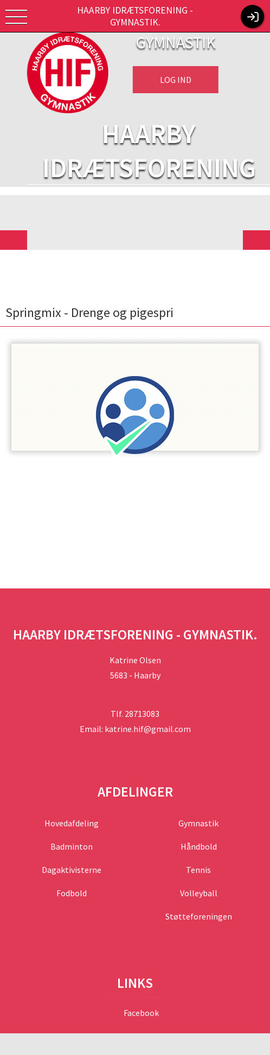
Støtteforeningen (198, 916)
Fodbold (71, 893)
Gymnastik (198, 823)
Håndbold (198, 846)
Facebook (140, 1012)
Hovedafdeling (71, 823)
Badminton (71, 846)
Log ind (175, 79)
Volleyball (198, 893)
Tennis (198, 869)
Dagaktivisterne (71, 869)
